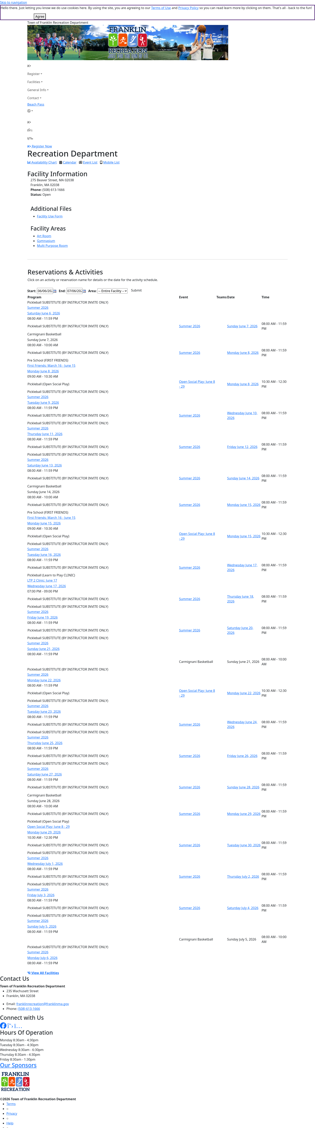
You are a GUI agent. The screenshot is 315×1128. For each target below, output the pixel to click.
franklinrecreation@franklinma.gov (42, 988)
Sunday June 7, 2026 (242, 311)
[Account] (38, 96)
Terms (11, 1088)
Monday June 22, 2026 (44, 665)
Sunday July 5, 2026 (41, 911)
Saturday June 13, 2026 (44, 450)
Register (33, 58)
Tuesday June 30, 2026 (244, 830)
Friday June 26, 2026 (242, 740)
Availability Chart (42, 147)
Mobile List (111, 147)
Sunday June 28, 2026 (243, 772)
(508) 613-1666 (29, 993)
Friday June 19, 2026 (42, 602)
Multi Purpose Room (52, 230)
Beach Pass (35, 89)
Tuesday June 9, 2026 (43, 387)
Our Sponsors (18, 1050)
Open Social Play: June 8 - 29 (48, 811)
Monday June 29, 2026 (243, 798)
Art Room (44, 220)
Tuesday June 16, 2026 (44, 539)
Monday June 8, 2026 (243, 337)
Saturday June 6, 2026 (43, 298)
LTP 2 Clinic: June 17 (42, 565)
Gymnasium (46, 225)
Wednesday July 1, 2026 (45, 848)
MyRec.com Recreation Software (42, 1125)
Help (9, 1108)
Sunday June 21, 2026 (43, 633)
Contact (33, 82)
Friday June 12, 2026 (242, 431)
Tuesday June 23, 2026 (44, 696)
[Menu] (30, 123)
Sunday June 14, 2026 (243, 463)
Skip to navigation (13, 2)
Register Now (42, 131)
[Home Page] (38, 50)
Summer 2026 (37, 292)
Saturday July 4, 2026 (242, 892)
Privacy (11, 1098)
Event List (90, 147)
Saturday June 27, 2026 (44, 759)
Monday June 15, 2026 (243, 489)
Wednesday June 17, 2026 (46, 571)
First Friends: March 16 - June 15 (51, 350)
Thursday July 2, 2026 (243, 861)
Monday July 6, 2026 (42, 942)
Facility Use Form (50, 201)
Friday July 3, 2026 (40, 880)
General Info (36, 74)
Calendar (70, 147)
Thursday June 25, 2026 (44, 727)
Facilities (33, 66)
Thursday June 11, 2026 (44, 418)
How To (11, 1117)
